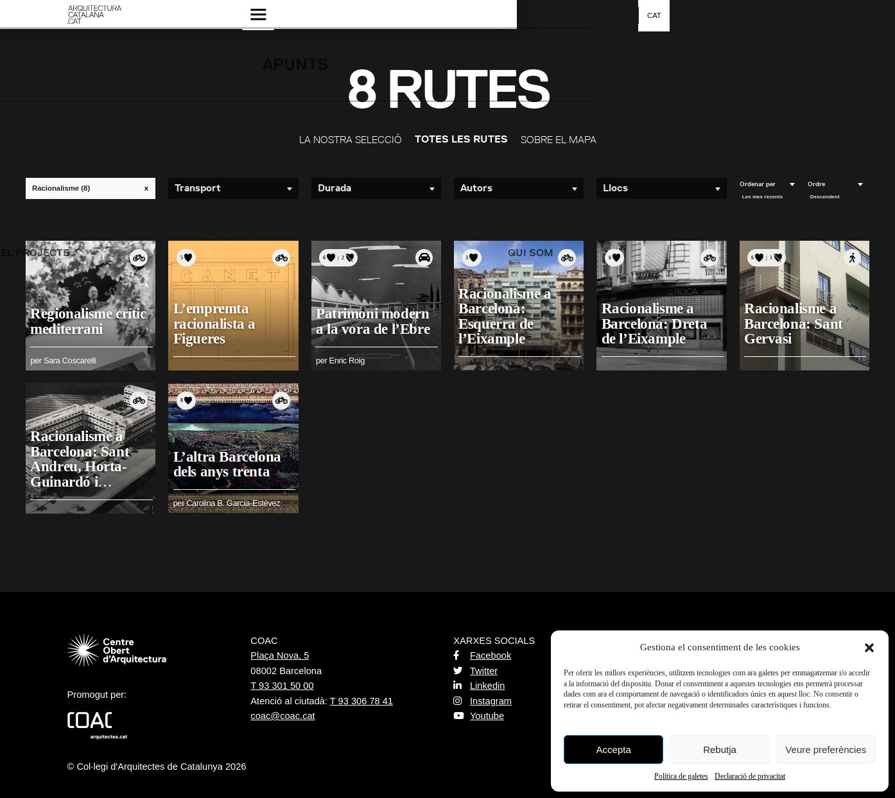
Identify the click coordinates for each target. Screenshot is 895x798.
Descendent (825, 197)
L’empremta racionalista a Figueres (218, 319)
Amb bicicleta (139, 258)
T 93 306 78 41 (361, 701)
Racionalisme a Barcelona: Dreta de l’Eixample (658, 319)
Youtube (478, 716)
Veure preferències (825, 749)
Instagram (482, 701)
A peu (853, 258)
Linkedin (479, 686)
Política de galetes (681, 776)
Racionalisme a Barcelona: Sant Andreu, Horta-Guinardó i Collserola (83, 462)
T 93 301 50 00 (281, 686)
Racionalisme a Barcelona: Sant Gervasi (796, 319)
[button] (869, 647)
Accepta (613, 749)
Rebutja (719, 749)
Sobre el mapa (558, 139)
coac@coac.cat (282, 716)
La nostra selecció (350, 139)
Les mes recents (762, 197)
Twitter (475, 671)
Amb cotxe (424, 258)
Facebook (482, 655)
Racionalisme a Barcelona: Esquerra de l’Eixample (508, 312)
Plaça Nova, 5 (279, 655)
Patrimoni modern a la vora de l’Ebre (376, 317)
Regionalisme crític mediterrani (92, 317)
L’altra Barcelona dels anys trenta (230, 459)
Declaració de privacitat (750, 776)
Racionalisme (93, 188)
